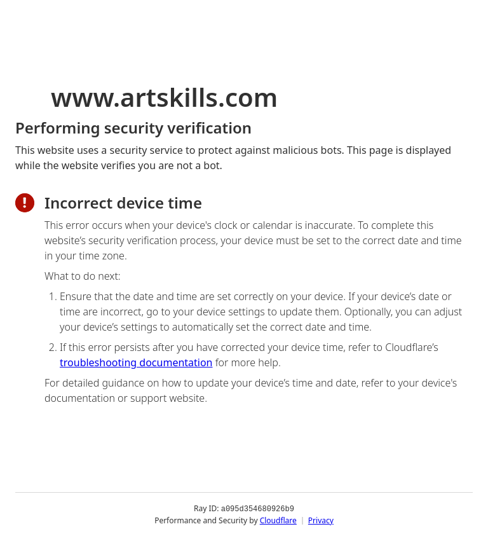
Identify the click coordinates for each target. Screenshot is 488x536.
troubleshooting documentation (136, 362)
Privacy (321, 519)
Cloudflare (278, 519)
